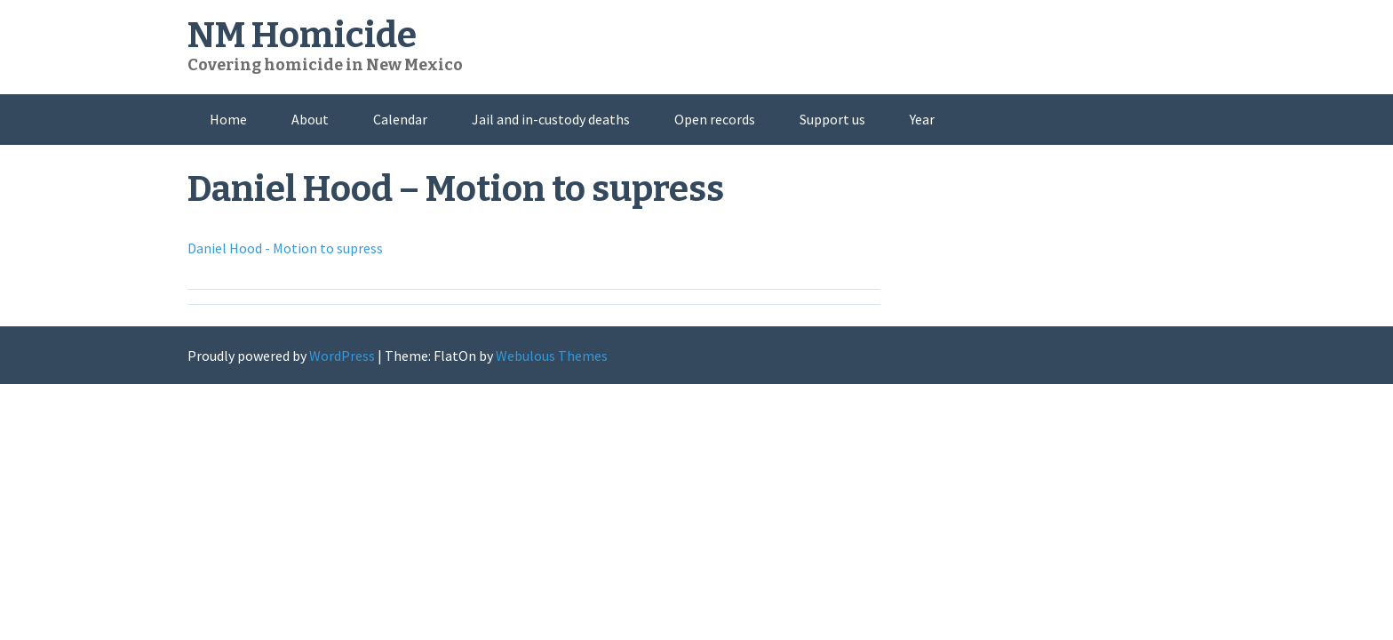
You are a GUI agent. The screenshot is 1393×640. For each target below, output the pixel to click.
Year (922, 119)
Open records (714, 119)
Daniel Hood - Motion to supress (285, 248)
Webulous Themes (552, 355)
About (310, 119)
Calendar (400, 119)
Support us (832, 119)
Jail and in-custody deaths (551, 119)
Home (228, 119)
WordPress (342, 355)
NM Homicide (302, 35)
